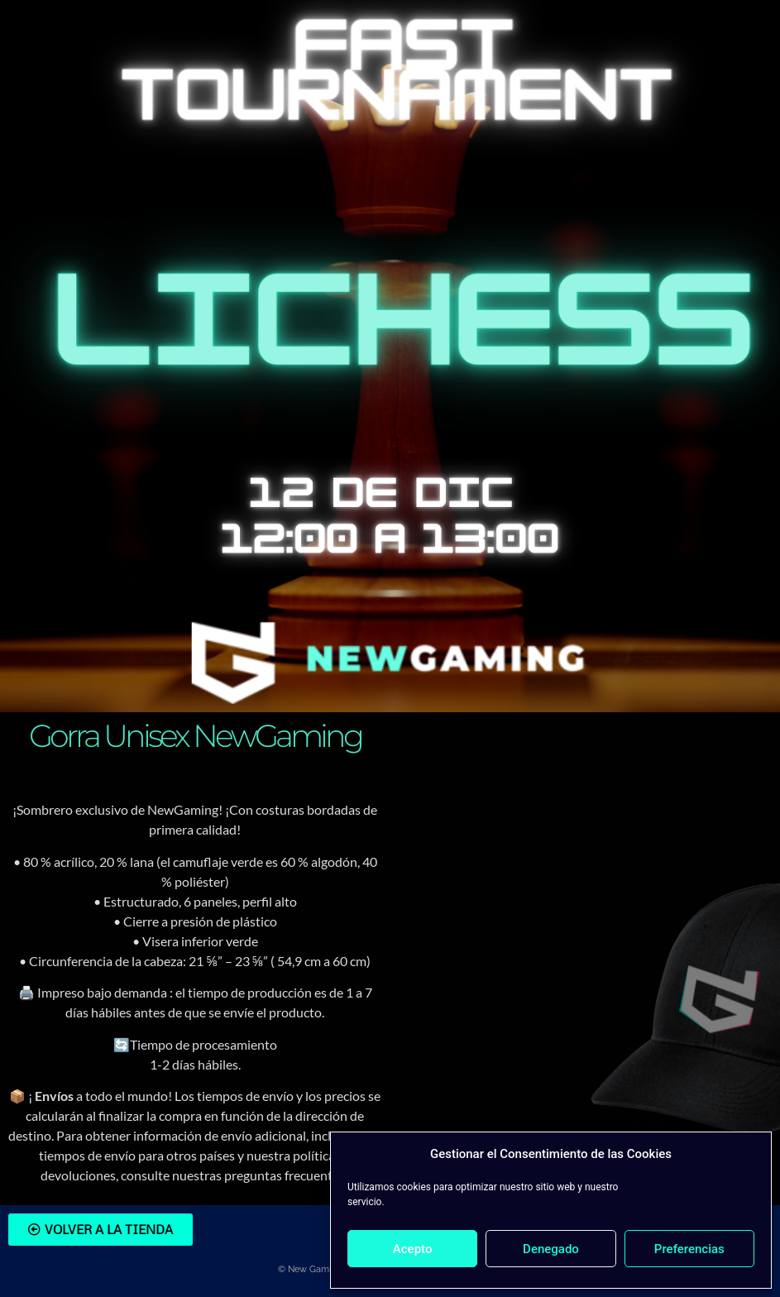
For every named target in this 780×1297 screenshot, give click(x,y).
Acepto (413, 1249)
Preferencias (689, 1249)
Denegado (551, 1249)
